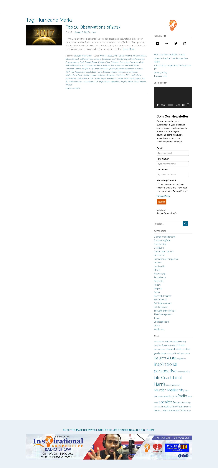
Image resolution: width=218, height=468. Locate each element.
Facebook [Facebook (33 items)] (180, 349)
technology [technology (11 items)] (186, 403)
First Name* (163, 159)
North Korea (136, 75)
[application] (173, 97)
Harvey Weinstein (73, 65)
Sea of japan (112, 78)
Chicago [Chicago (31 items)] (180, 345)
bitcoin (68, 59)
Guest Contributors (164, 251)
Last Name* (162, 169)
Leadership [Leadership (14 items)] (182, 371)
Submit (161, 202)
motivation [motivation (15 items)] (175, 385)
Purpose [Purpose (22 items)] (172, 396)
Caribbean (106, 59)
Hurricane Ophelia (73, 68)
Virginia (124, 81)
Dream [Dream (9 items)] (163, 349)
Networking (159, 273)
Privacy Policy (160, 72)
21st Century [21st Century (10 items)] (159, 342)
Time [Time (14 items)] (185, 406)
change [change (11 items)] (172, 345)
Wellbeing (159, 329)
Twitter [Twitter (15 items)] (157, 410)
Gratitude (159, 247)
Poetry (157, 284)
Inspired (158, 262)
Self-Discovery (161, 307)
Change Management (164, 236)
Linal (94, 32)
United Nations (75, 81)
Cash (114, 59)
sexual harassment (126, 78)
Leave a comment (73, 88)
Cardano (97, 59)
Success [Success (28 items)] (177, 402)
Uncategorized (161, 321)
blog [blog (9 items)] (184, 342)
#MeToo (103, 55)
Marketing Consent (166, 180)
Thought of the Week (82, 55)
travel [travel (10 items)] (189, 407)
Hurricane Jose (117, 65)
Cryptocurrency (72, 62)
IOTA (68, 72)
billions (143, 55)
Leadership (159, 266)
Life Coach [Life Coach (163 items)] (163, 377)
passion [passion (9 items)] (160, 396)
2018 (121, 55)
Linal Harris (97, 72)
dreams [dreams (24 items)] (170, 349)
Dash (82, 62)
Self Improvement (162, 303)
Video (157, 325)
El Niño (101, 62)
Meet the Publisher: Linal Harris (169, 54)
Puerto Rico (82, 78)
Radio (97, 78)
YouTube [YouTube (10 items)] (187, 411)
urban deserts (89, 81)
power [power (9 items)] (166, 396)
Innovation (159, 255)
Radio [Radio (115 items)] (182, 395)
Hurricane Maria (132, 65)
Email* (160, 148)
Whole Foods (133, 81)
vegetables (115, 81)
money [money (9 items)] (168, 385)
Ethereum (115, 62)
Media (157, 270)
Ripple (103, 78)
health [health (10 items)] (187, 353)
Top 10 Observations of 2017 (93, 27)
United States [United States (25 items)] (167, 410)
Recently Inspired (162, 295)
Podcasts (158, 281)
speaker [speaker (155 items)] (165, 401)
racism (91, 78)
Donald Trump (91, 62)
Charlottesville (123, 59)
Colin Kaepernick (137, 59)
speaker (138, 78)
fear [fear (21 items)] (188, 349)
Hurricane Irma (103, 65)
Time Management (163, 314)
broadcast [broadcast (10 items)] (157, 345)
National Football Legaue (86, 75)
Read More (128, 49)
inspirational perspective (105, 68)
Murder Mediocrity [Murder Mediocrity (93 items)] (169, 390)
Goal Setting (160, 244)
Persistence (160, 277)
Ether (107, 62)
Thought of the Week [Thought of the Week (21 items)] (171, 406)
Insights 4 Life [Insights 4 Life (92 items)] (165, 358)
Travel (157, 318)
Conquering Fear (162, 240)
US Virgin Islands (103, 81)
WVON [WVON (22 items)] (180, 410)
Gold (141, 62)
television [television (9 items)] (157, 407)
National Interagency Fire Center (111, 75)
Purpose (158, 288)
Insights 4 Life (88, 68)
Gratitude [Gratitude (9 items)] (170, 353)
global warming (132, 62)
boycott (75, 59)
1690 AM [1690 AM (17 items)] (168, 341)
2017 (115, 55)
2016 (109, 55)
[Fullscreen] (188, 104)
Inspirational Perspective (166, 258)
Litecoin (106, 72)
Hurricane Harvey (88, 65)
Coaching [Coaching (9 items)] (157, 349)
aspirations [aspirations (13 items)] (177, 341)
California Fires (86, 59)
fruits (122, 62)
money (128, 72)
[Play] (157, 104)
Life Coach (86, 72)
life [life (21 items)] (188, 371)
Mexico (114, 72)
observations (71, 78)
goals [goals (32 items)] (157, 353)
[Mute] (183, 104)
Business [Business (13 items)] (165, 345)
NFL (128, 75)
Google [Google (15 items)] (163, 353)
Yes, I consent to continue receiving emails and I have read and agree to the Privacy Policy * (172, 187)
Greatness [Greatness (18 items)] (179, 353)
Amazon (128, 55)
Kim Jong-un (76, 72)
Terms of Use (160, 76)
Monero (121, 72)
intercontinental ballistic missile (129, 68)
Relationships (160, 299)
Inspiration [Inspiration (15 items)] (181, 358)
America (136, 55)
